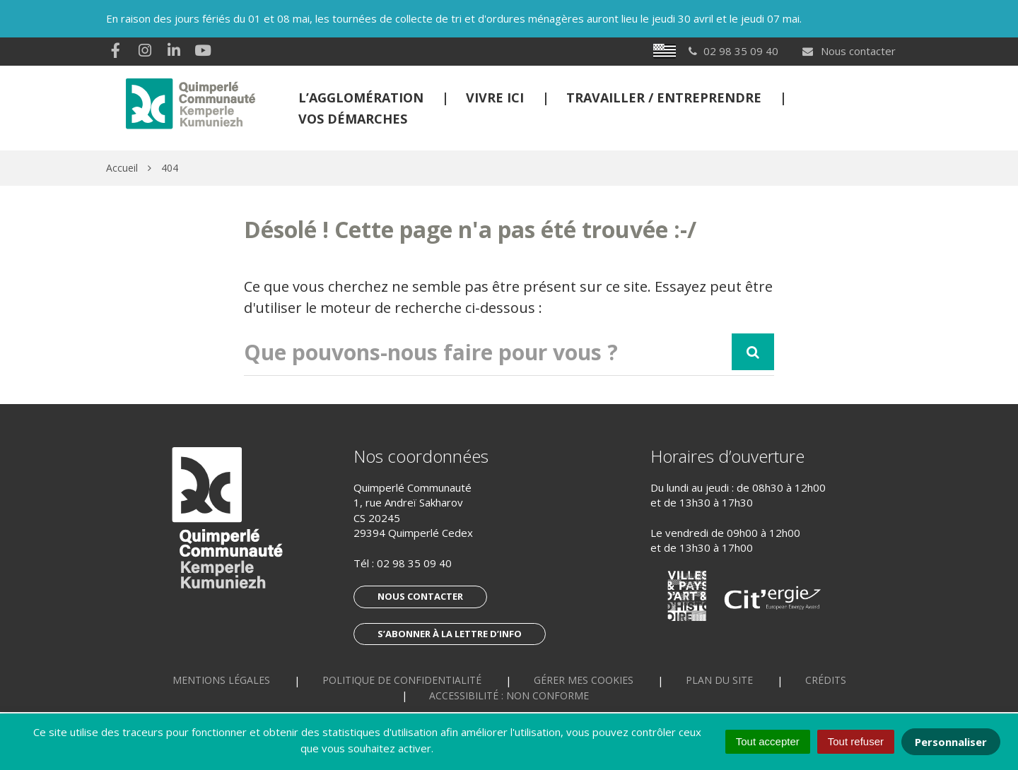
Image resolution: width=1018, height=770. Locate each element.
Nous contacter (848, 51)
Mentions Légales (221, 680)
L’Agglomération (360, 97)
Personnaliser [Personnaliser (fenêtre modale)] (951, 742)
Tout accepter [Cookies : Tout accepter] (768, 741)
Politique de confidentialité (401, 680)
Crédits (825, 680)
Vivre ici (495, 97)
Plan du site (719, 680)
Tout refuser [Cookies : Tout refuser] (856, 741)
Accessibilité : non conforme (509, 695)
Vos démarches (352, 118)
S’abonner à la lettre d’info (450, 633)
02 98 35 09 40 (414, 563)
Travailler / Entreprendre (663, 97)
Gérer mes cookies (583, 680)
